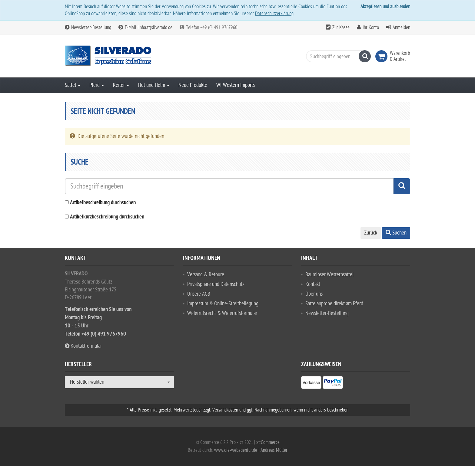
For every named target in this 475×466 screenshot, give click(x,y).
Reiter (121, 85)
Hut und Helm (153, 85)
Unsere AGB (198, 294)
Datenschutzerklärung (274, 13)
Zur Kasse (341, 27)
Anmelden (401, 27)
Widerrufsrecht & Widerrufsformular (222, 313)
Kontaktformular (83, 346)
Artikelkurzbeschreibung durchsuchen (107, 217)
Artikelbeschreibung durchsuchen (103, 202)
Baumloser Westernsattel (329, 274)
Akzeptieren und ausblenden (385, 6)
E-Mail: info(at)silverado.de (145, 27)
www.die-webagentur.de (235, 450)
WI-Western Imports (235, 85)
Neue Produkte (192, 85)
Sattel (72, 85)
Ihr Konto (371, 27)
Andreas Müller (274, 450)
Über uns (314, 294)
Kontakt (312, 284)
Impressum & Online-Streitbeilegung (222, 303)
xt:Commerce (268, 442)
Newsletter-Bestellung (88, 27)
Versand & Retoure (205, 274)
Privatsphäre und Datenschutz (215, 284)
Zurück (370, 233)
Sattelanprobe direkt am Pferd (334, 303)
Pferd (96, 85)
